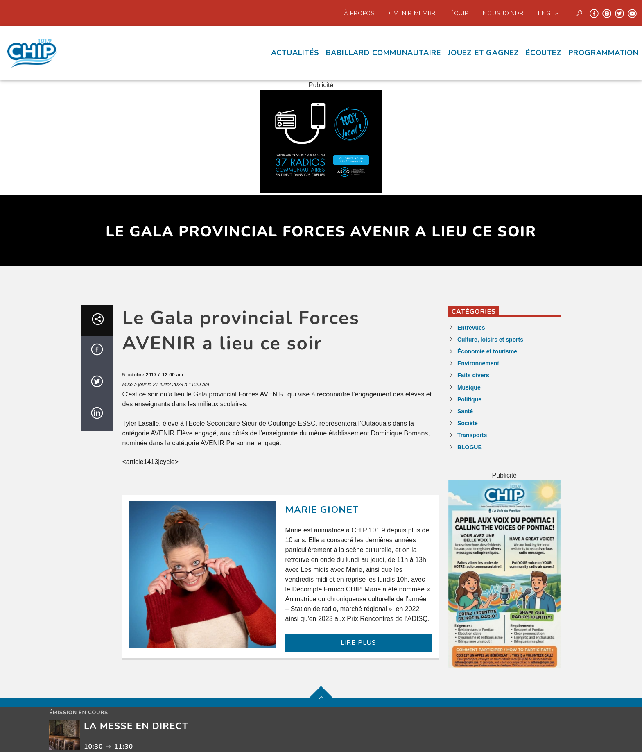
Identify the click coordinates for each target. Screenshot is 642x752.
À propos (359, 13)
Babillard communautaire (383, 53)
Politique (469, 399)
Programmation (603, 53)
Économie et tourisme (487, 351)
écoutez (544, 53)
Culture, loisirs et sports (490, 339)
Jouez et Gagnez (483, 53)
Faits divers (473, 375)
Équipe (461, 13)
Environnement (478, 363)
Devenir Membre (412, 13)
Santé (465, 411)
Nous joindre (505, 13)
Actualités (295, 53)
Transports (472, 435)
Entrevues (471, 327)
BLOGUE (469, 447)
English (550, 13)
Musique (469, 387)
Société (467, 423)
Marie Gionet (322, 509)
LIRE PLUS (358, 642)
